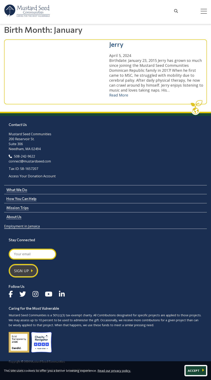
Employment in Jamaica (22, 226)
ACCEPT (194, 370)
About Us (13, 216)
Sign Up (21, 270)
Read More (118, 95)
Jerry (116, 44)
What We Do (16, 189)
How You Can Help (21, 198)
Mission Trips (17, 207)
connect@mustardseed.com (30, 161)
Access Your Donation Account (32, 176)
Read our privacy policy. (114, 370)
